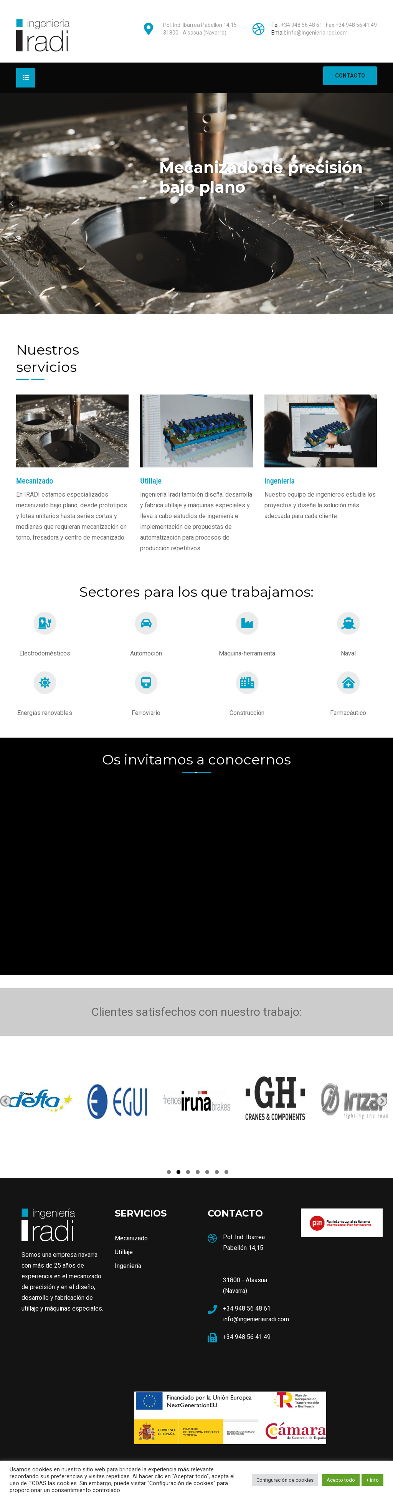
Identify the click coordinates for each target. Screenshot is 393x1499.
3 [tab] (188, 1173)
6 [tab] (217, 1173)
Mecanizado (131, 1238)
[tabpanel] (39, 1101)
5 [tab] (207, 1173)
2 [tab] (178, 1173)
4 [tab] (197, 1173)
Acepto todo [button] (341, 1480)
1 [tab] (169, 1173)
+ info (372, 1480)
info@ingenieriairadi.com (317, 33)
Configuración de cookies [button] (285, 1480)
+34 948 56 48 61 (301, 25)
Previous (5, 1101)
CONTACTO (350, 76)
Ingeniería (128, 1266)
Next (381, 1101)
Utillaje (124, 1252)
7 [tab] (226, 1173)
